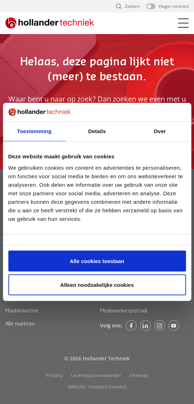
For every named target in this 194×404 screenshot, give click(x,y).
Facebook (131, 325)
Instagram (159, 325)
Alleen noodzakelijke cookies (97, 285)
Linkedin (145, 325)
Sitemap (138, 375)
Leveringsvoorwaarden (96, 375)
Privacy (54, 375)
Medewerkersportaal (123, 311)
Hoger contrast (174, 6)
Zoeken (132, 6)
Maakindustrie (21, 311)
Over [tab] (160, 131)
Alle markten (20, 324)
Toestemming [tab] (34, 131)
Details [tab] (97, 131)
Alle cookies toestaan (97, 261)
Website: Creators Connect (97, 386)
